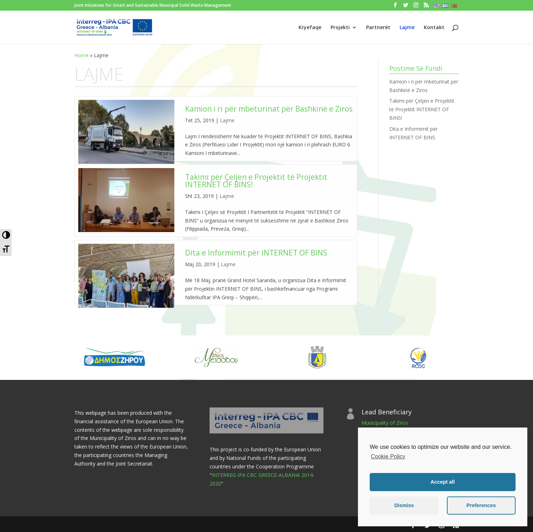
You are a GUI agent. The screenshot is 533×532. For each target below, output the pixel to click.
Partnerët (378, 28)
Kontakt (434, 28)
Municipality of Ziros (385, 422)
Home (81, 55)
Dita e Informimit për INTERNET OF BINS (256, 253)
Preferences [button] (481, 505)
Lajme (407, 28)
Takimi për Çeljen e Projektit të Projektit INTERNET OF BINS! (256, 180)
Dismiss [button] (404, 505)
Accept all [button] (443, 482)
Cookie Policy (388, 456)
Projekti (340, 28)
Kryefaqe (310, 28)
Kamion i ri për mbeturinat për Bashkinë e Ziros (269, 109)
